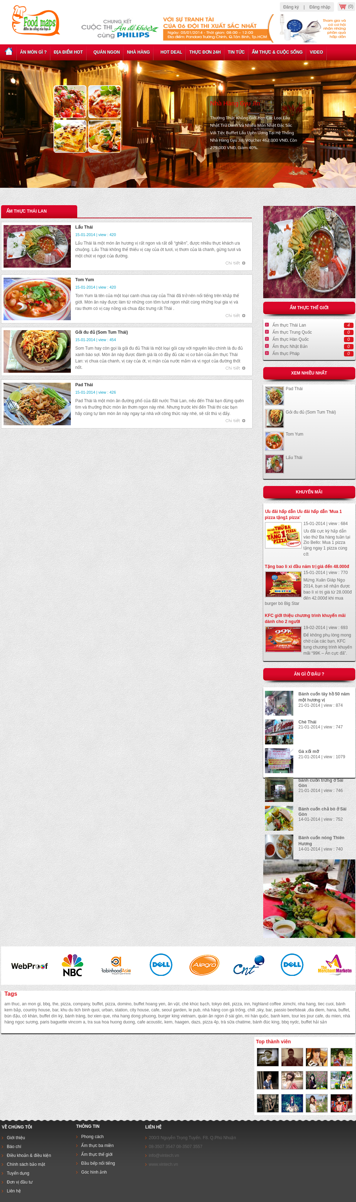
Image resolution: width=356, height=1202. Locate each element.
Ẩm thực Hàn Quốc (290, 339)
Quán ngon (105, 52)
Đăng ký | (294, 7)
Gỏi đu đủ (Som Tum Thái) (311, 412)
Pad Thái (294, 388)
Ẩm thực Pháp (286, 353)
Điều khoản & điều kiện (29, 1155)
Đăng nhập (319, 7)
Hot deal (169, 52)
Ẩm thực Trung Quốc (292, 332)
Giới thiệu (16, 1137)
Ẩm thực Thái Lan (289, 325)
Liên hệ (13, 1191)
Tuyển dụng (18, 1173)
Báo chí (14, 1146)
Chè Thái (308, 722)
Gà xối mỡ (309, 751)
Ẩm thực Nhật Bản (289, 346)
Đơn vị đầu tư (20, 1182)
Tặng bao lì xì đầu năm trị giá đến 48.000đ (307, 566)
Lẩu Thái (294, 457)
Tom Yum (295, 434)
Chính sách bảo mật (26, 1164)
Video (316, 52)
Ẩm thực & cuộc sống (277, 52)
